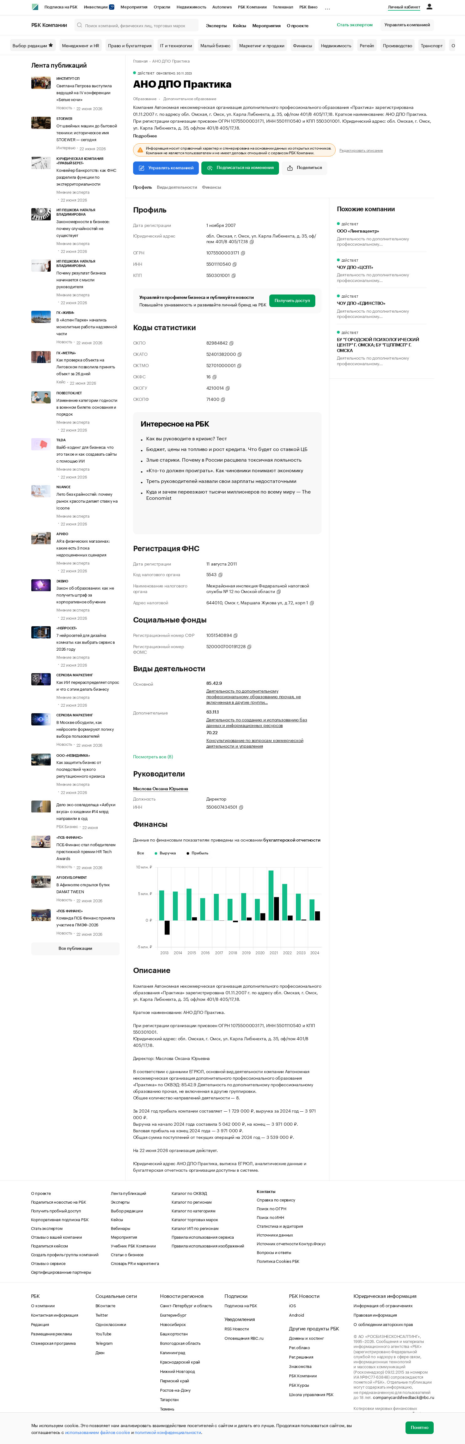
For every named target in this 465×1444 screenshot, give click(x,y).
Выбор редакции (33, 45)
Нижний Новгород (177, 1371)
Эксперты (216, 26)
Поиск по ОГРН (271, 1208)
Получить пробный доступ (56, 1210)
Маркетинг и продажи (261, 45)
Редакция (40, 1324)
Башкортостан (174, 1333)
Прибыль (197, 853)
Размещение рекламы (51, 1333)
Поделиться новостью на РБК (58, 1201)
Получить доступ (292, 301)
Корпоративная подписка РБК (60, 1219)
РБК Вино (308, 7)
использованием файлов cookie (97, 1431)
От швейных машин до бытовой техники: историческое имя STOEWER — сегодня (86, 132)
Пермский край (174, 1380)
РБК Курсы (299, 1384)
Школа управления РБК (311, 1394)
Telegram (104, 1342)
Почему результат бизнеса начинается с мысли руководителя (81, 279)
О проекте (297, 26)
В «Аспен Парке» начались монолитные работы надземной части (86, 326)
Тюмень (167, 1408)
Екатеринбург (173, 1314)
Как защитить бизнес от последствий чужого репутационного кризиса (80, 769)
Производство (397, 45)
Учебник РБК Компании (133, 1245)
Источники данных (275, 1234)
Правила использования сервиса (203, 1236)
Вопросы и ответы (274, 1252)
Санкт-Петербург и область (186, 1305)
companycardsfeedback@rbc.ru (403, 1397)
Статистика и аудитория (280, 1225)
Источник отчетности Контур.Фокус (291, 1243)
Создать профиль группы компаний (65, 1254)
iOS (292, 1305)
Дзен (100, 1352)
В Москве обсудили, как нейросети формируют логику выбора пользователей (85, 729)
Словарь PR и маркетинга (135, 1263)
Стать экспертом (355, 25)
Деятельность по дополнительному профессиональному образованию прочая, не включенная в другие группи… (253, 696)
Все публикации (75, 948)
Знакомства (300, 1366)
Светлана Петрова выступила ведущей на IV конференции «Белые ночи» (84, 92)
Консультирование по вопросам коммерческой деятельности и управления (254, 742)
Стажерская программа (53, 1342)
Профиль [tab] (142, 187)
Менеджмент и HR (80, 45)
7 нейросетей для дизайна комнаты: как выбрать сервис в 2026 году (85, 642)
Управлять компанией (407, 25)
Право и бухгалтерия (129, 45)
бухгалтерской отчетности (291, 840)
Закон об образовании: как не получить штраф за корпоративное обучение (85, 594)
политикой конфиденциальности (168, 1431)
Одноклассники (111, 1324)
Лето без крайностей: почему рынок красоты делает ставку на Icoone (87, 500)
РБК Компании (252, 7)
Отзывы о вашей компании (56, 1236)
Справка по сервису (276, 1199)
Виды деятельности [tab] (177, 187)
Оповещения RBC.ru (244, 1337)
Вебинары (120, 1228)
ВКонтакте (105, 1305)
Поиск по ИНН (270, 1217)
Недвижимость (191, 7)
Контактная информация (54, 1314)
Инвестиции (99, 7)
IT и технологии (176, 45)
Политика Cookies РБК (278, 1260)
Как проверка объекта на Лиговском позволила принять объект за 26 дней (85, 366)
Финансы (302, 45)
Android (296, 1314)
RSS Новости (237, 1328)
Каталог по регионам (192, 1201)
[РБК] (35, 7)
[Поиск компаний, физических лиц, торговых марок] (137, 25)
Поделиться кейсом (49, 1245)
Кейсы (239, 26)
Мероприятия (134, 7)
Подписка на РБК (61, 7)
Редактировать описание (361, 150)
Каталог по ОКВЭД (189, 1193)
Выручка (165, 853)
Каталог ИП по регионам (195, 1228)
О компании (43, 1305)
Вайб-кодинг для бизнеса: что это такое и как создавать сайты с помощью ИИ (86, 453)
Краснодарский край (180, 1361)
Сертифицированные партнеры (61, 1271)
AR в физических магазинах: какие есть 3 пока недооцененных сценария (83, 547)
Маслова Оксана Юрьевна (161, 789)
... (327, 6)
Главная (140, 60)
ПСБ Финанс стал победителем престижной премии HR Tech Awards (86, 851)
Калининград (172, 1352)
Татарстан (169, 1399)
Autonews (221, 7)
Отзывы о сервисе (48, 1263)
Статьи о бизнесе (127, 1254)
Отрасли (162, 7)
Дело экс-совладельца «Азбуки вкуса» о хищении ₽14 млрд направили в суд (85, 811)
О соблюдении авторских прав (383, 1324)
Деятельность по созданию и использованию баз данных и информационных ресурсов (256, 722)
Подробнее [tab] (145, 136)
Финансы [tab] (211, 187)
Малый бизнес (215, 45)
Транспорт (432, 45)
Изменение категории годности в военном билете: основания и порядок (86, 407)
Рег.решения (301, 1356)
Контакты (266, 1192)
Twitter (102, 1314)
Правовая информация (375, 1314)
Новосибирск (173, 1324)
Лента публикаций (59, 66)
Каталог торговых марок (195, 1219)
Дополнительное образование (189, 98)
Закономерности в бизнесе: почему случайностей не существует (83, 228)
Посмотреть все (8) (153, 756)
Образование (145, 98)
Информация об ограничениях (383, 1305)
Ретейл (367, 45)
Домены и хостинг (306, 1337)
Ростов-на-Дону (175, 1389)
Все (140, 853)
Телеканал (283, 7)
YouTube (104, 1333)
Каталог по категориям (193, 1210)
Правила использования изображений (208, 1245)
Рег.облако (299, 1347)
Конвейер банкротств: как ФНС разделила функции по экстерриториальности (86, 176)
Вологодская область (180, 1342)
